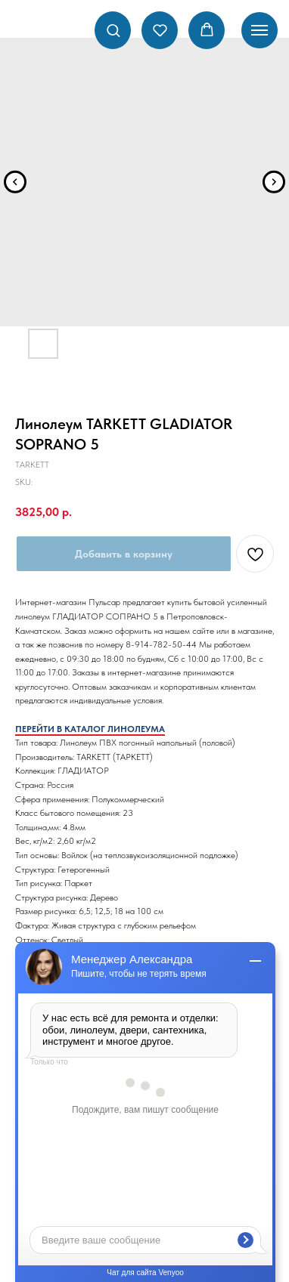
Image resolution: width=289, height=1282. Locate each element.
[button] (113, 30)
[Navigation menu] (259, 30)
